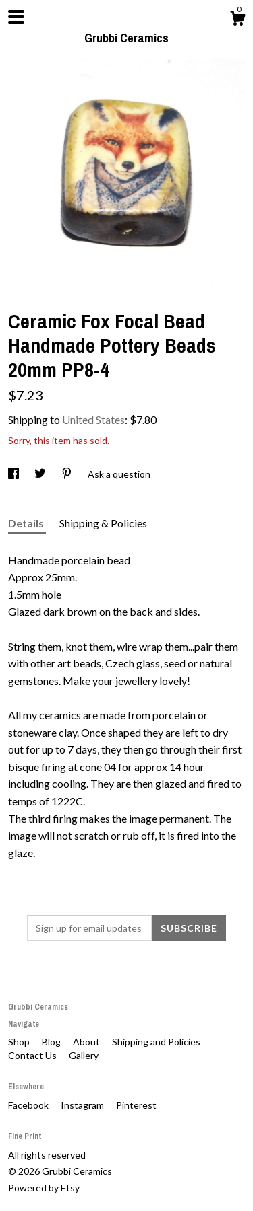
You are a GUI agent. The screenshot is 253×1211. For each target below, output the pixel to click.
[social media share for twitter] (41, 474)
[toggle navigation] (16, 17)
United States (93, 419)
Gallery (84, 1055)
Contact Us (33, 1055)
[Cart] (237, 20)
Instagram (83, 1105)
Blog (52, 1042)
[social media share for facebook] (14, 474)
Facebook (29, 1105)
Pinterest (136, 1105)
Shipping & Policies (103, 523)
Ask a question (119, 474)
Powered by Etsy (44, 1188)
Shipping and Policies (156, 1042)
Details (27, 523)
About (87, 1042)
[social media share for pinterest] (67, 474)
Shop (20, 1042)
